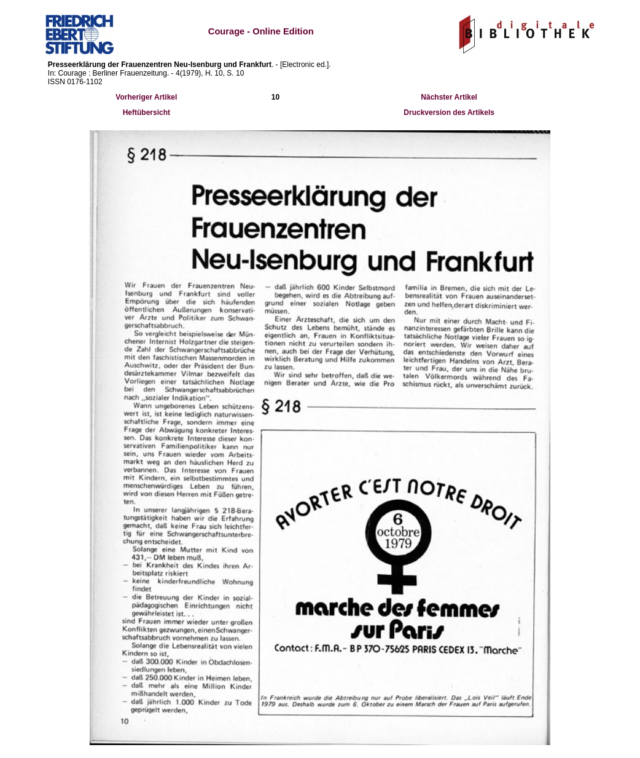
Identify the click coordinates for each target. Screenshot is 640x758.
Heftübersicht (146, 112)
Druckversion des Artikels (449, 112)
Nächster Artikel (449, 97)
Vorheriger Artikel (146, 97)
